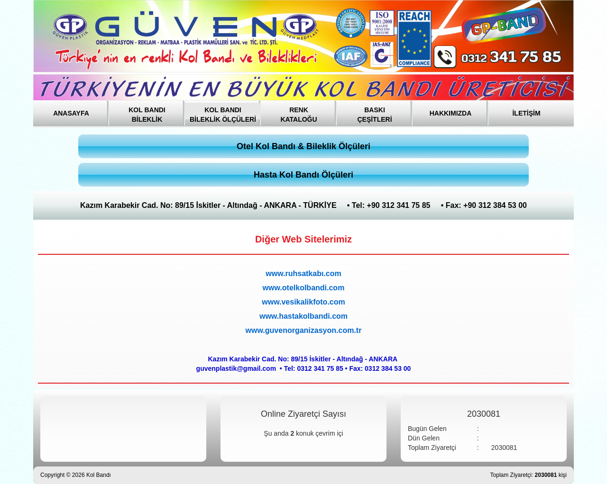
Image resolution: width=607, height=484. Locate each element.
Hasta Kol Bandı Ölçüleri (303, 174)
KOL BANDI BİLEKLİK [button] (147, 112)
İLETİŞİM (526, 113)
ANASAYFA (71, 113)
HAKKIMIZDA (451, 113)
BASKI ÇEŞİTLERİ (374, 112)
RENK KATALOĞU (298, 112)
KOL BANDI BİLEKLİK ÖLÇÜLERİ (223, 112)
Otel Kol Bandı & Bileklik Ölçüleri (303, 146)
